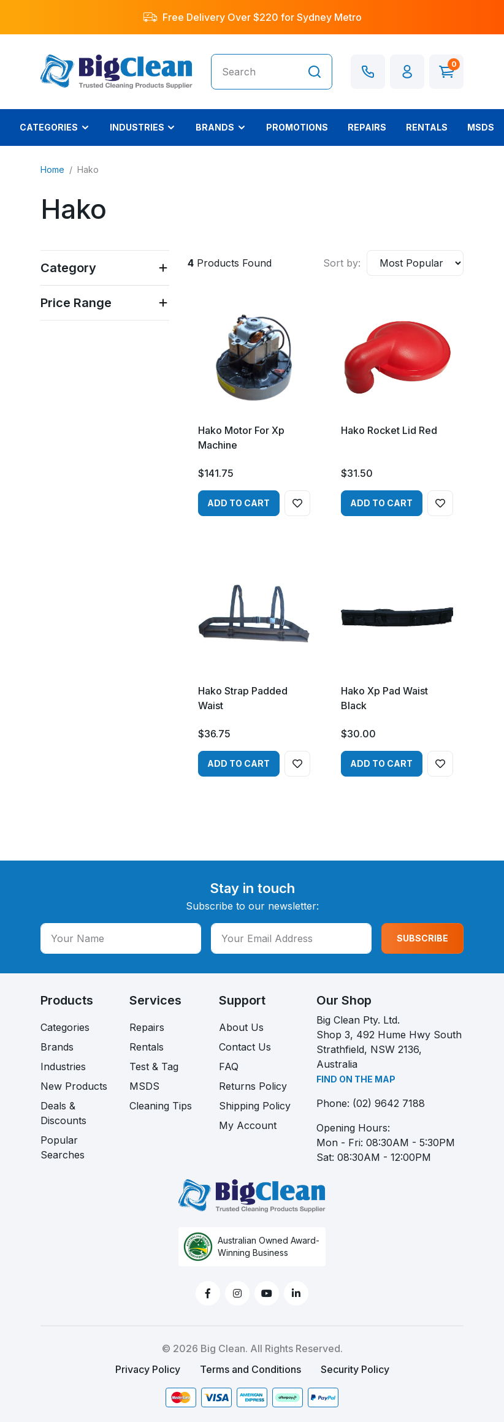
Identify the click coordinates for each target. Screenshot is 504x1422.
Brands (57, 1047)
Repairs (146, 1027)
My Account (248, 1125)
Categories (65, 1027)
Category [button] (68, 267)
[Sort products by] (415, 263)
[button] (407, 72)
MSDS (144, 1086)
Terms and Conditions (250, 1369)
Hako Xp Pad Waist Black (384, 698)
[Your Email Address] (291, 938)
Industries (63, 1066)
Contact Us (245, 1047)
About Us (241, 1027)
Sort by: (342, 263)
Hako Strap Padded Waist (243, 698)
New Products (73, 1086)
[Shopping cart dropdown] (446, 72)
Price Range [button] (76, 302)
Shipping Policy (255, 1106)
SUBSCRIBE (422, 938)
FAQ (229, 1066)
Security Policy (355, 1369)
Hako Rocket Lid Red (389, 430)
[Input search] (254, 72)
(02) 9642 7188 (389, 1103)
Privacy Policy (147, 1369)
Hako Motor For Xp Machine (241, 437)
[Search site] (314, 72)
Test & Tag (153, 1066)
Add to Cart (238, 503)
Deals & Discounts (63, 1113)
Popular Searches (62, 1147)
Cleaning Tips (160, 1106)
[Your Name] (120, 938)
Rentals (146, 1047)
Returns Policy (253, 1086)
